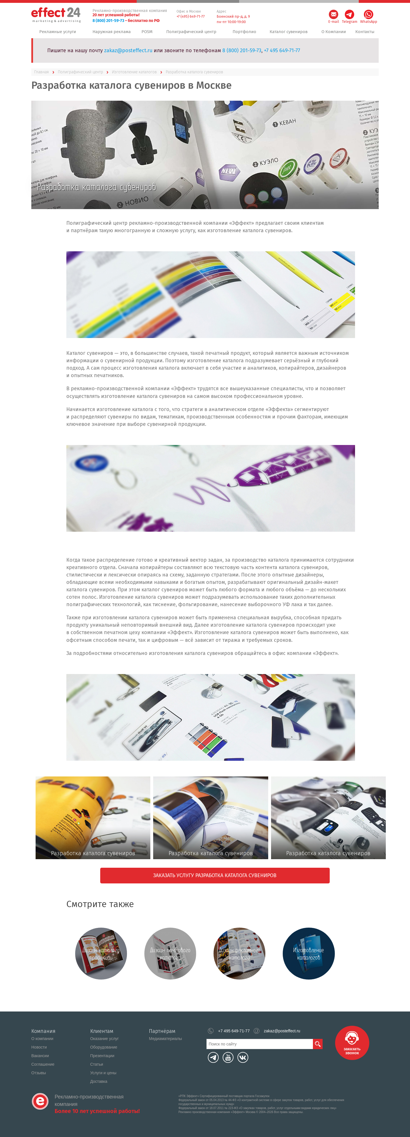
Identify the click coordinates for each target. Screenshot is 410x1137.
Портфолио (243, 34)
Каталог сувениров (287, 34)
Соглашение (42, 1064)
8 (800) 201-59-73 (108, 20)
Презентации (102, 1055)
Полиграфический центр (192, 34)
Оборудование (103, 1047)
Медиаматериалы (165, 1038)
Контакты (364, 34)
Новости (39, 1047)
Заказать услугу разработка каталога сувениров (214, 880)
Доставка (98, 1081)
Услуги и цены (103, 1073)
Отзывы (38, 1073)
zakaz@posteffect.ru (128, 55)
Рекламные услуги (57, 34)
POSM (148, 34)
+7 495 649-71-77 (282, 55)
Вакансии (40, 1055)
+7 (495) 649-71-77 (191, 16)
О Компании (332, 34)
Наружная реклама (111, 34)
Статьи (96, 1064)
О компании (42, 1038)
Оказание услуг (104, 1038)
